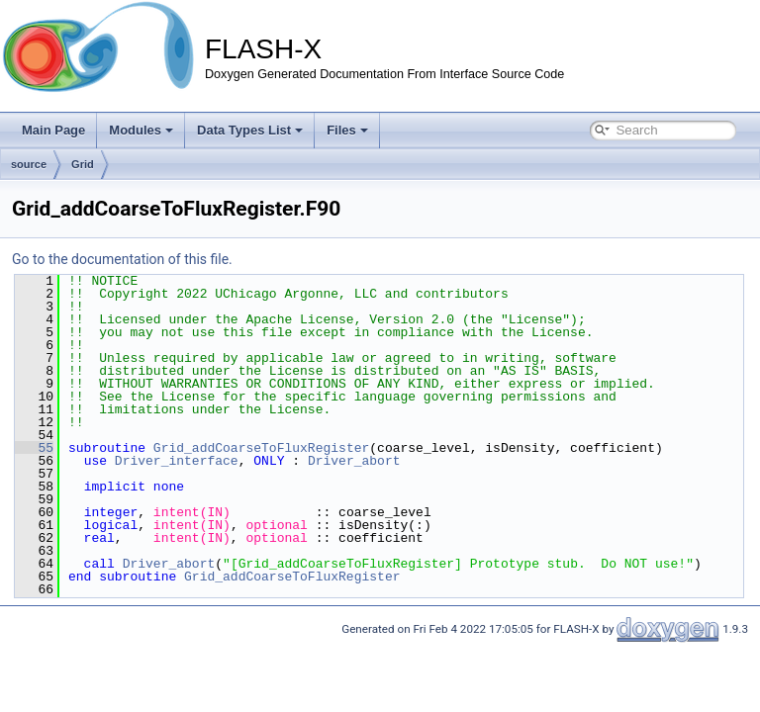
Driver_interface (176, 461)
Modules (141, 130)
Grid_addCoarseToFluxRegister (261, 448)
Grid (82, 164)
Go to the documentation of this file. (122, 259)
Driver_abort (354, 461)
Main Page (53, 130)
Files (347, 130)
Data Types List (250, 130)
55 (34, 448)
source (29, 164)
